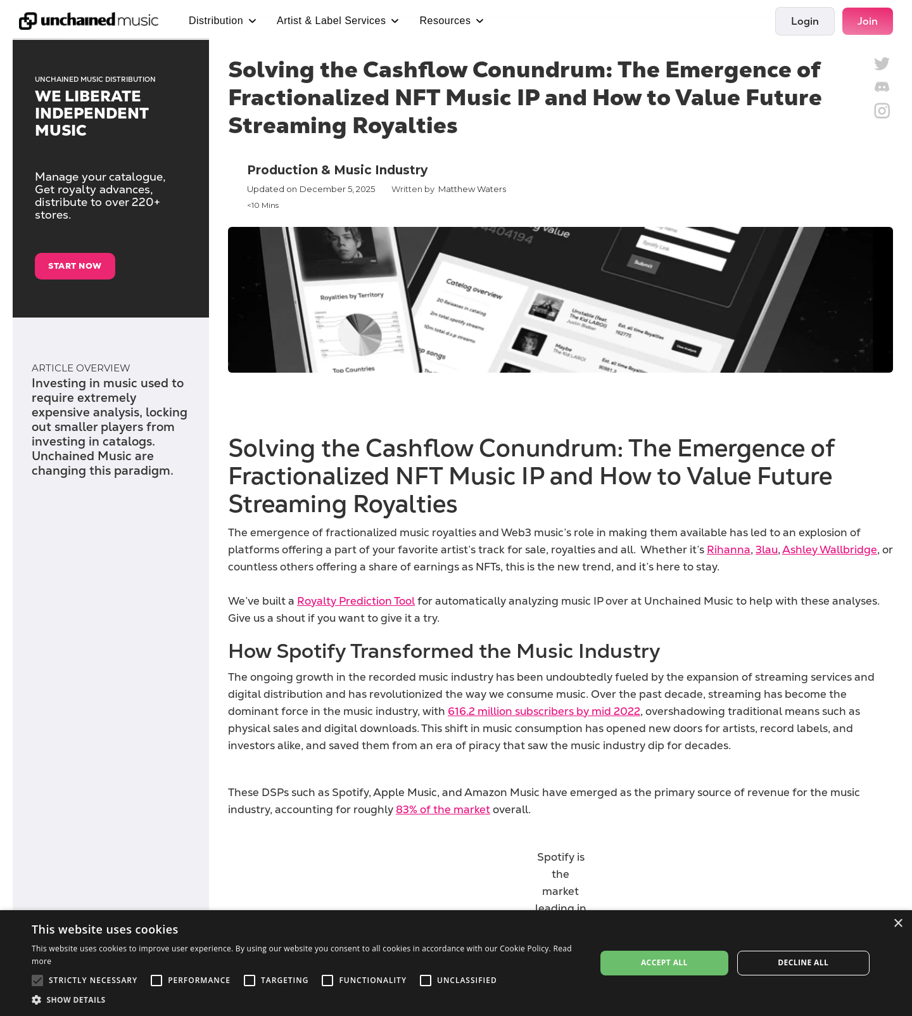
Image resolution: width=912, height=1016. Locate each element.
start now (75, 265)
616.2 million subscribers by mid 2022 (544, 711)
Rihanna (728, 549)
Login (805, 21)
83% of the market (443, 809)
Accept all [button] (664, 962)
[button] (306, 999)
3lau (767, 549)
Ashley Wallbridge (829, 549)
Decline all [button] (803, 962)
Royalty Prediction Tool (356, 601)
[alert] (456, 963)
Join (868, 21)
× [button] (897, 924)
